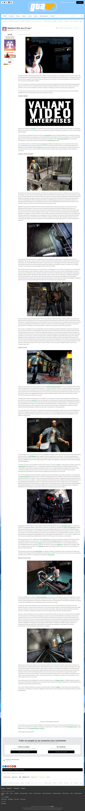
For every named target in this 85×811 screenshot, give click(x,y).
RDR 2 (2, 789)
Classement (66, 21)
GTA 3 (71, 788)
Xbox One (16, 794)
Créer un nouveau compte (23, 746)
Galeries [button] (24, 16)
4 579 (10, 58)
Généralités (27, 30)
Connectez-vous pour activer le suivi (65, 28)
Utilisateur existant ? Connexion (67, 2)
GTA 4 (30, 788)
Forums (52, 16)
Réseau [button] (18, 16)
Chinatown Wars (24, 788)
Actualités (11, 16)
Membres (55, 21)
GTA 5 (11, 788)
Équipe (81, 21)
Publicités (9, 783)
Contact (23, 783)
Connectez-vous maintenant (61, 746)
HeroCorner (23, 794)
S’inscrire (80, 2)
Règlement (76, 21)
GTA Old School (78, 788)
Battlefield (10, 794)
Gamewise (3, 798)
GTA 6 (7, 788)
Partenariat (16, 783)
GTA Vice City (65, 788)
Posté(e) (23, 34)
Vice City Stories (37, 788)
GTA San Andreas (57, 788)
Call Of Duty (4, 794)
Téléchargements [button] (44, 16)
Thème (35, 807)
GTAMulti (16, 788)
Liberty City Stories (46, 788)
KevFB (10, 30)
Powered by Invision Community (42, 810)
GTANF (5, 16)
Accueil (3, 783)
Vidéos (35, 16)
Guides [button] (30, 16)
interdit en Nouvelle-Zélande (52, 381)
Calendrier (60, 21)
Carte (71, 21)
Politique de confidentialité (45, 807)
